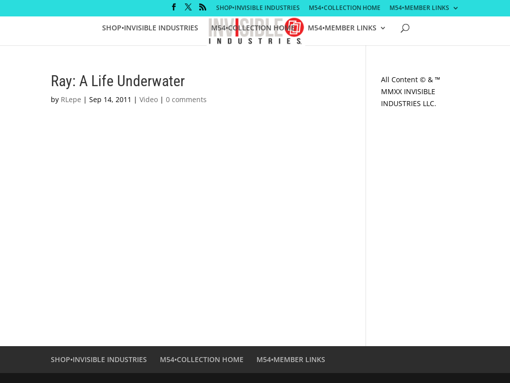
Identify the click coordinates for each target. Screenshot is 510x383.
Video (148, 99)
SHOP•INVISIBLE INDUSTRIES (258, 8)
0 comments (186, 99)
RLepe (71, 99)
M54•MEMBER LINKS (419, 8)
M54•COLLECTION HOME (345, 8)
